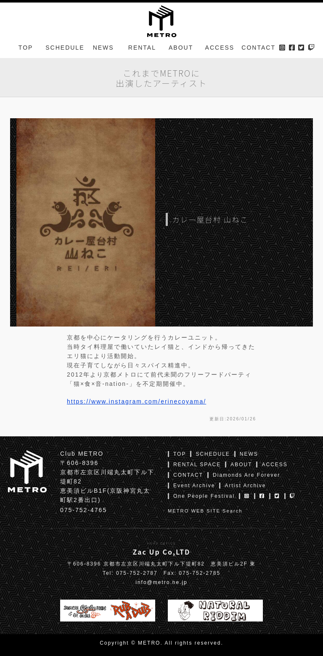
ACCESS (220, 48)
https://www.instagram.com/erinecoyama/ (136, 401)
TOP (26, 48)
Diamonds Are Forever (246, 475)
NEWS (103, 48)
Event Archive (194, 486)
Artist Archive (245, 486)
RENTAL (142, 48)
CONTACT (258, 48)
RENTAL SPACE (197, 464)
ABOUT (181, 48)
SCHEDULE (64, 48)
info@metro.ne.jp (161, 582)
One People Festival (204, 496)
